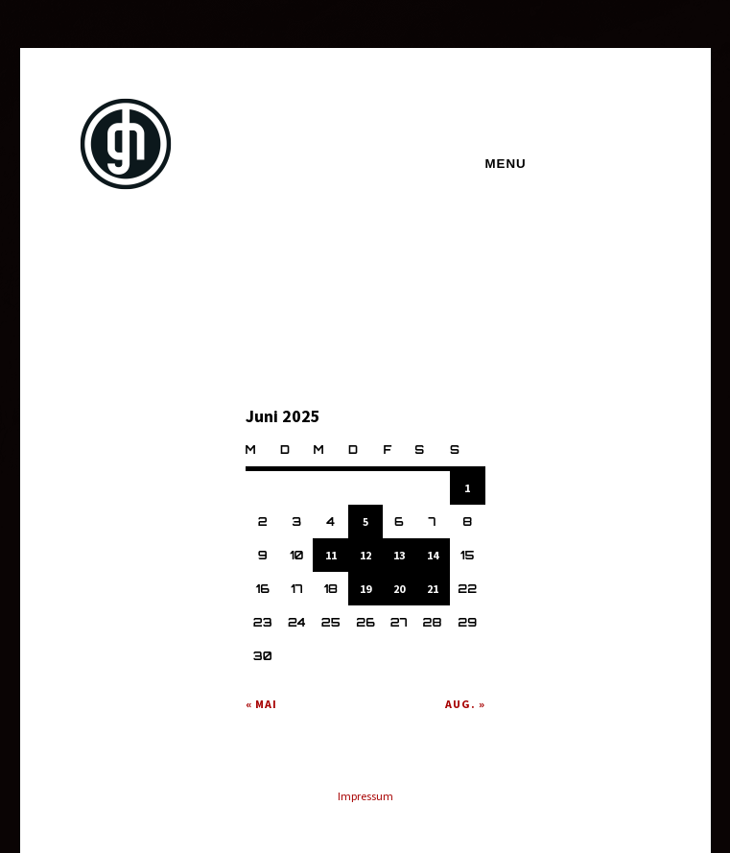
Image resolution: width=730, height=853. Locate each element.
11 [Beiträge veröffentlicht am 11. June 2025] (331, 555)
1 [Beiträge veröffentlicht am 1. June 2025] (467, 488)
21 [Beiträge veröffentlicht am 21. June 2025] (432, 588)
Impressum (365, 796)
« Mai (261, 704)
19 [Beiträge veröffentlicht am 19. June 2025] (365, 588)
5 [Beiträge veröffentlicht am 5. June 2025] (365, 521)
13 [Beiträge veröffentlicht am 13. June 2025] (399, 555)
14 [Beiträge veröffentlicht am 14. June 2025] (432, 555)
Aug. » (465, 704)
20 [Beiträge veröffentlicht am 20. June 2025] (399, 588)
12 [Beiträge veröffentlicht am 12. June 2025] (365, 555)
